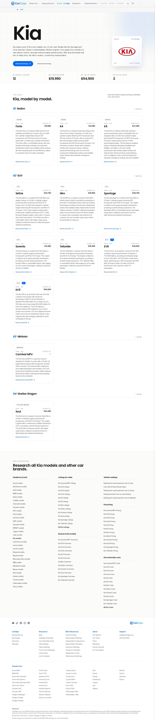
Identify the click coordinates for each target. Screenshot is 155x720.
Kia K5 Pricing (108, 529)
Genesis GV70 (44, 676)
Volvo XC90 (70, 688)
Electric (122, 670)
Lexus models (18, 545)
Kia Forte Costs (109, 574)
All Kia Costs (108, 607)
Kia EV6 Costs (109, 567)
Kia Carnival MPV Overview (68, 540)
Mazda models (18, 555)
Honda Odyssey (44, 691)
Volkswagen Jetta (72, 694)
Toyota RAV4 (70, 679)
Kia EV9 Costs (109, 571)
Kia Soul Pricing (109, 543)
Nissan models (18, 569)
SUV (94, 670)
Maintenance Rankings (74, 656)
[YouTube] (13, 623)
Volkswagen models (20, 583)
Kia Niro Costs (109, 585)
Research (77, 3)
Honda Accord (44, 679)
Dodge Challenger (18, 694)
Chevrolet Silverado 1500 (21, 682)
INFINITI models (18, 528)
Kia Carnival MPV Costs (112, 563)
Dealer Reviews (91, 3)
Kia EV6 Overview (64, 543)
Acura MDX (16, 670)
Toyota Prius (70, 676)
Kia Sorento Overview (66, 569)
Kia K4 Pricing (108, 525)
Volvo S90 (69, 685)
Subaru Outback (44, 694)
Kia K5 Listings (63, 501)
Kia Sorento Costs (110, 593)
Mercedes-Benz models (21, 559)
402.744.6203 (124, 638)
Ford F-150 (42, 673)
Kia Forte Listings (64, 494)
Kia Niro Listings (63, 505)
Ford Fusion (43, 670)
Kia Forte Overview (65, 551)
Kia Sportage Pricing (111, 547)
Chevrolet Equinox (18, 679)
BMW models (17, 493)
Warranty (112, 3)
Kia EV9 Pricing (109, 518)
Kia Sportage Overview (66, 576)
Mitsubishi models (19, 566)
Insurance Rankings (73, 647)
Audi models (17, 490)
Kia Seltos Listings (64, 509)
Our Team (96, 638)
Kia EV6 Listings (63, 487)
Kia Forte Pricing (109, 521)
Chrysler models (18, 507)
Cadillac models (18, 500)
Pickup (95, 676)
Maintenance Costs (72, 653)
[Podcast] (21, 623)
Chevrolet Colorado (19, 676)
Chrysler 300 (16, 691)
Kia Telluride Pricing (111, 551)
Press (95, 641)
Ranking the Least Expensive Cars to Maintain (120, 498)
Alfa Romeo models (20, 487)
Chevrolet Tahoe (18, 685)
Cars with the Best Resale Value (115, 487)
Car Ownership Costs (46, 641)
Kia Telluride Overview (66, 580)
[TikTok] (17, 623)
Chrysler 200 (16, 688)
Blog (40, 635)
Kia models (17, 538)
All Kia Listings (63, 527)
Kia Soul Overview (64, 573)
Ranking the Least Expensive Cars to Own (118, 483)
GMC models (17, 521)
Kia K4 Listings (63, 498)
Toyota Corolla (71, 673)
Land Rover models (20, 542)
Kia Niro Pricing (109, 532)
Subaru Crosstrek (45, 697)
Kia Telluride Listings (65, 523)
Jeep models (17, 535)
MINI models (17, 562)
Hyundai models (18, 524)
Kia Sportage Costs (110, 600)
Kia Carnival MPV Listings (67, 483)
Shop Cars (34, 3)
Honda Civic (43, 685)
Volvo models (18, 586)
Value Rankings (44, 647)
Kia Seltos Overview (65, 565)
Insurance (104, 3)
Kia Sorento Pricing (110, 540)
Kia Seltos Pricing (110, 536)
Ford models (17, 514)
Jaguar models (18, 531)
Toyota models (18, 580)
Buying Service (48, 3)
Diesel (121, 679)
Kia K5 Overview (64, 558)
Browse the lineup (44, 64)
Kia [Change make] (22, 9)
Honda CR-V (43, 682)
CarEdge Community (46, 638)
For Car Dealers (98, 650)
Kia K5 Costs (108, 582)
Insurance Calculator (73, 650)
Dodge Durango (18, 700)
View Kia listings (23, 64)
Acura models (18, 483)
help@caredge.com (126, 635)
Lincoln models (18, 549)
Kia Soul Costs (109, 596)
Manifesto (96, 644)
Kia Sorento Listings (65, 512)
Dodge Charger (17, 697)
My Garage (16, 638)
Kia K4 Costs (108, 578)
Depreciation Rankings (74, 638)
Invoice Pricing (71, 635)
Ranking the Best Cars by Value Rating (117, 494)
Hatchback (96, 679)
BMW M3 (15, 673)
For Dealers (120, 3)
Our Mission (97, 635)
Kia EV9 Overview (64, 547)
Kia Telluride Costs (110, 604)
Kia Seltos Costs (109, 589)
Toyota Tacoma (71, 682)
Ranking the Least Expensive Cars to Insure (119, 490)
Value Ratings (44, 644)
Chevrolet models (19, 504)
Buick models (17, 497)
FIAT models (17, 511)
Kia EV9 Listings (63, 490)
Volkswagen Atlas (72, 691)
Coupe (95, 682)
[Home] (17, 10)
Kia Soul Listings (64, 516)
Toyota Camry (71, 670)
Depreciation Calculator (74, 644)
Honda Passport (44, 688)
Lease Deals (43, 653)
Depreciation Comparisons (75, 641)
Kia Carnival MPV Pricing (112, 510)
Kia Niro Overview (64, 562)
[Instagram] (25, 623)
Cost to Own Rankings (47, 650)
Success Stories (98, 647)
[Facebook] (29, 623)
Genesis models (18, 518)
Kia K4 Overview (64, 554)
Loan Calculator (44, 656)
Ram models (17, 573)
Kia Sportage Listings (65, 520)
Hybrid (121, 673)
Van (94, 685)
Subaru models (18, 576)
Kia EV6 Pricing (109, 514)
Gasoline (122, 676)
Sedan (95, 673)
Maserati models (19, 552)
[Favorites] (133, 3)
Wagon (95, 688)
